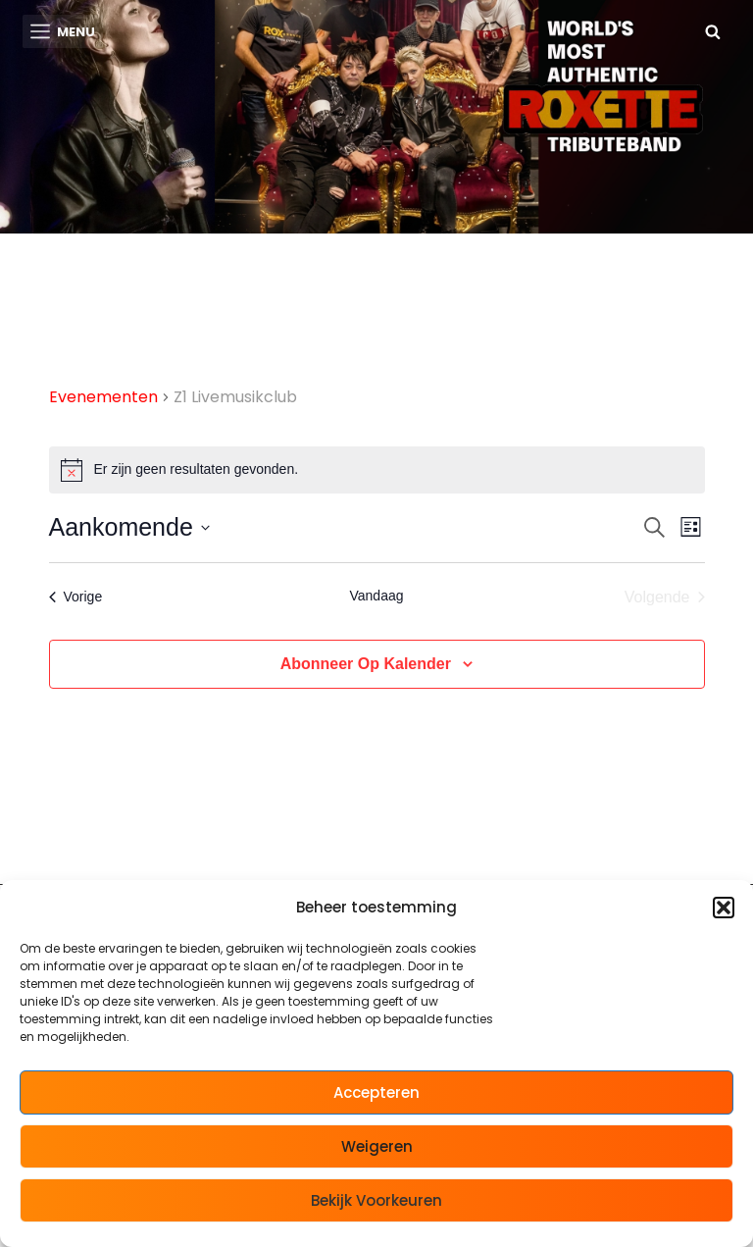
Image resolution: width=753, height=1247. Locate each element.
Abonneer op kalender (365, 663)
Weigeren (377, 1146)
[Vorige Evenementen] (76, 597)
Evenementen (103, 398)
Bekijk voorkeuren (376, 1200)
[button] (723, 907)
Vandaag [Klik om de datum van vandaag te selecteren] (376, 595)
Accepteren (376, 1092)
